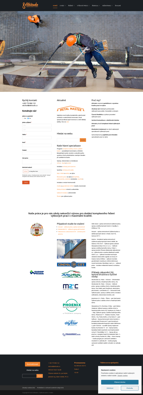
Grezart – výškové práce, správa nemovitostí (71, 227)
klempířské (76, 177)
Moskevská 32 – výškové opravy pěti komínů (71, 229)
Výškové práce (82, 5)
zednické (67, 179)
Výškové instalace (62, 193)
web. (67, 122)
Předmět (24, 150)
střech (59, 163)
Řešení (70, 5)
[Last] (36, 129)
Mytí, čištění (60, 173)
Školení (118, 5)
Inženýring (106, 5)
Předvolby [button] (129, 388)
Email (26, 142)
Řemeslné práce (61, 177)
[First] (36, 125)
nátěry (67, 173)
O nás (62, 5)
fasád (63, 163)
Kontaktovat (32, 364)
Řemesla (95, 5)
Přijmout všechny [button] (119, 382)
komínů (69, 163)
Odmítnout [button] (110, 388)
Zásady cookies (122, 375)
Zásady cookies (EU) (28, 388)
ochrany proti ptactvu (69, 166)
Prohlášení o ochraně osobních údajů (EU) (50, 388)
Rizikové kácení (61, 189)
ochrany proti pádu (68, 170)
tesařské (80, 179)
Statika (59, 186)
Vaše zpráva (25, 158)
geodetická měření (68, 186)
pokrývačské (60, 179)
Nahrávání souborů (27, 167)
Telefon (26, 134)
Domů (55, 5)
